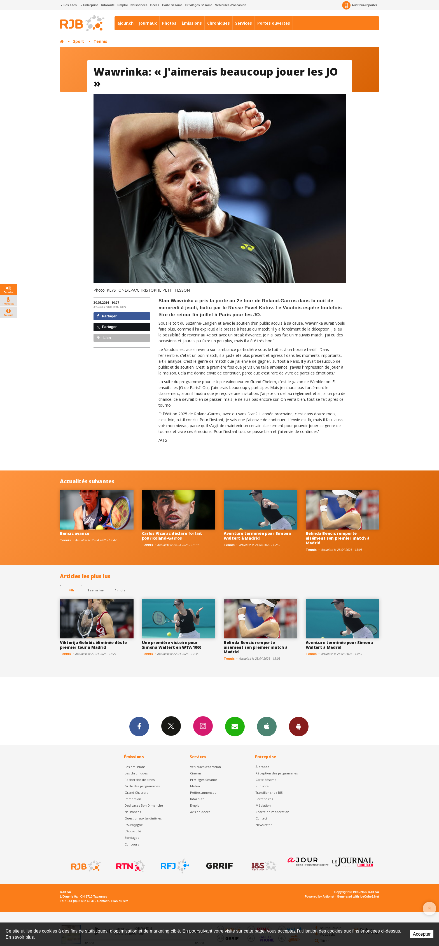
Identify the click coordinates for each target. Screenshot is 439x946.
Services (243, 23)
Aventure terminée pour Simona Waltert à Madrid (257, 536)
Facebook (139, 726)
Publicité (262, 786)
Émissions (192, 23)
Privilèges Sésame (199, 5)
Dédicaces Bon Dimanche (144, 805)
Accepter (422, 934)
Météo (195, 786)
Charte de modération (272, 812)
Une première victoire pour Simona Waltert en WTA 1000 (172, 645)
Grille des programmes (142, 786)
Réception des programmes (277, 773)
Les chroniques (136, 773)
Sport (78, 41)
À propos (262, 767)
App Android (299, 726)
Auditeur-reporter (359, 5)
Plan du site (119, 901)
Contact (261, 818)
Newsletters (235, 726)
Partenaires (264, 799)
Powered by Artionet (319, 896)
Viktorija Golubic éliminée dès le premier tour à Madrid (93, 645)
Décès (154, 5)
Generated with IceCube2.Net (358, 896)
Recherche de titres (140, 779)
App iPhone (267, 726)
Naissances (139, 5)
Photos (169, 23)
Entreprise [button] (89, 5)
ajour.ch (125, 23)
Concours (132, 844)
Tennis (100, 41)
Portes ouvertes (273, 23)
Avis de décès (200, 812)
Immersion (133, 799)
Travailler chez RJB (269, 792)
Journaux (148, 23)
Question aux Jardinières (143, 818)
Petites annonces (203, 792)
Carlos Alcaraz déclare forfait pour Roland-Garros (172, 536)
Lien (104, 338)
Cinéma (196, 773)
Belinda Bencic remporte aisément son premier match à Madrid (338, 538)
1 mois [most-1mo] (120, 590)
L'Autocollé (133, 831)
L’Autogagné (134, 824)
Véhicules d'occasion (230, 5)
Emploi (122, 5)
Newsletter (264, 824)
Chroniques (218, 23)
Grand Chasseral (137, 792)
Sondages (132, 837)
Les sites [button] (68, 5)
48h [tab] (71, 590)
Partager (107, 316)
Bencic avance (74, 533)
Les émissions (135, 767)
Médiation (263, 805)
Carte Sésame (172, 5)
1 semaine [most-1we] (95, 590)
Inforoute (108, 5)
